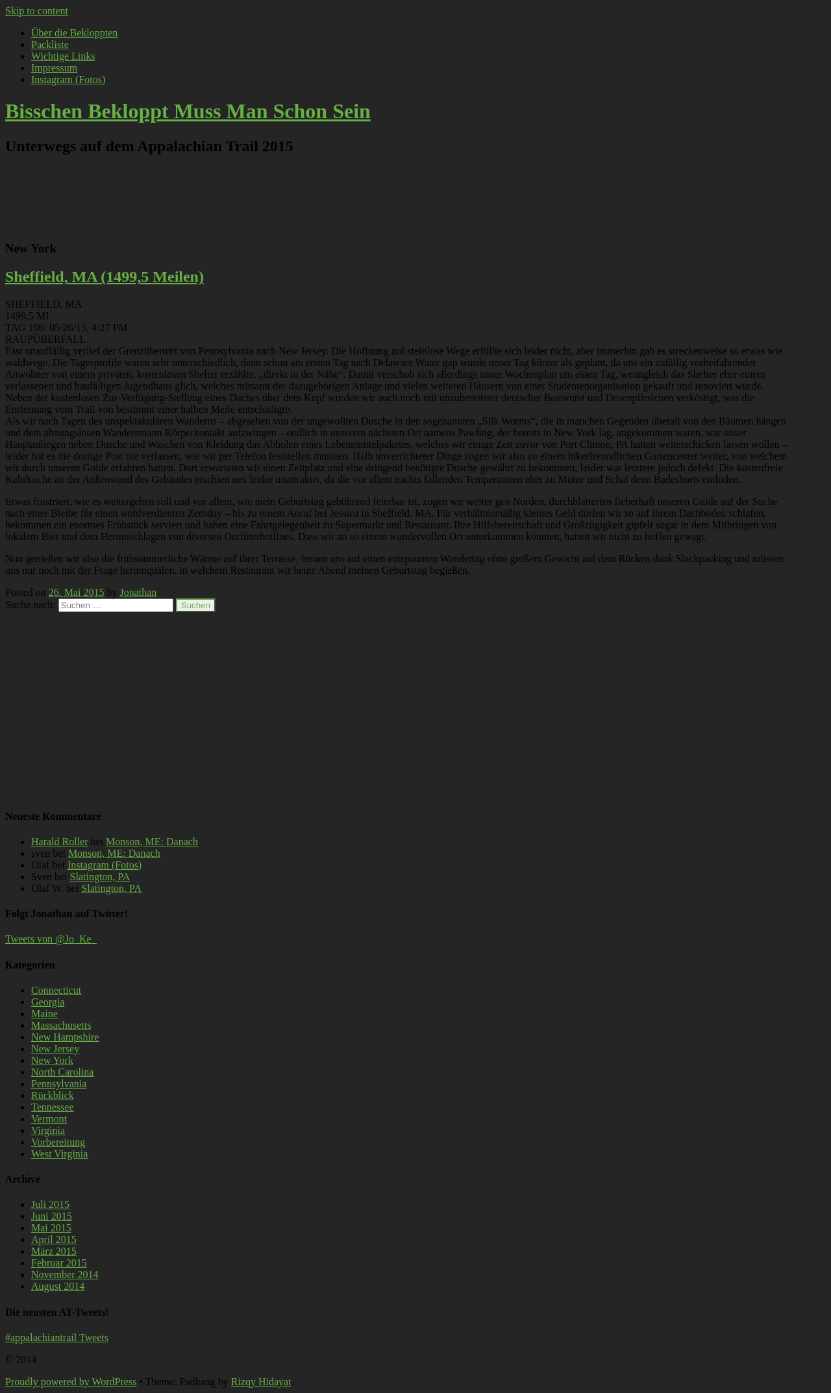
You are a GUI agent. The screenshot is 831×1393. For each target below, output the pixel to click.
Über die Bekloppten (74, 32)
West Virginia (59, 1153)
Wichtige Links (63, 56)
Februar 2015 (59, 1262)
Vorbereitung (58, 1142)
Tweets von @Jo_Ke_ (51, 938)
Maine (44, 1013)
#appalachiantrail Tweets (56, 1337)
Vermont (49, 1118)
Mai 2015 (51, 1227)
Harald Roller (59, 841)
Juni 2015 (51, 1216)
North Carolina (62, 1072)
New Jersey (55, 1048)
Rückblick (52, 1095)
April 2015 (54, 1239)
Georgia (47, 1001)
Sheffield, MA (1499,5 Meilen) (104, 276)
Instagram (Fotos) (68, 79)
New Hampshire (65, 1036)
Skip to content (36, 10)
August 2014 (57, 1286)
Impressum (54, 67)
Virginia (48, 1130)
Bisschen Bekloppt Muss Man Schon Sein (188, 111)
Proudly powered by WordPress (70, 1381)
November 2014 (65, 1274)
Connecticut (56, 990)
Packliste (50, 44)
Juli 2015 (50, 1204)
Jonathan (137, 592)
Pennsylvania (58, 1083)
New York (52, 1060)
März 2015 (54, 1251)
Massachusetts (61, 1025)
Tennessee (52, 1107)
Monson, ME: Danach (152, 841)
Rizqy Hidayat (261, 1381)
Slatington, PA (100, 876)
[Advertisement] (399, 197)
